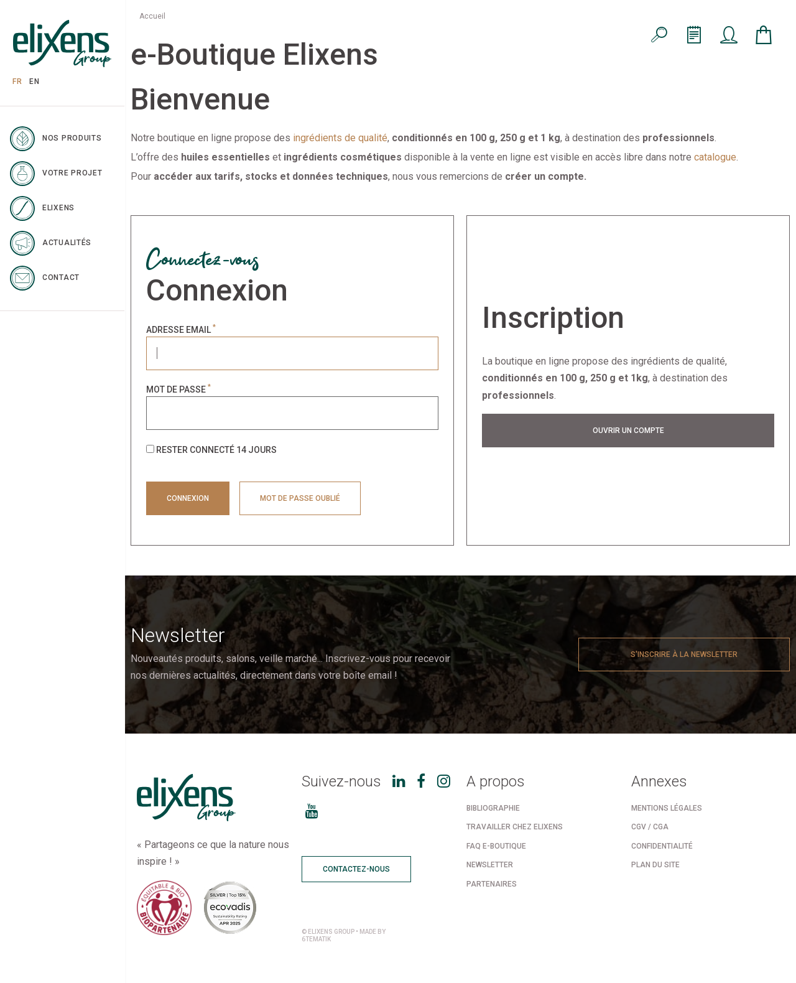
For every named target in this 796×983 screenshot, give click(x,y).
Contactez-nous (356, 869)
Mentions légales (666, 808)
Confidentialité (662, 846)
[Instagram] (443, 781)
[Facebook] (421, 781)
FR (17, 81)
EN (34, 81)
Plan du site (655, 864)
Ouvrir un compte (628, 430)
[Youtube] (312, 811)
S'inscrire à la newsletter (684, 654)
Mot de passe (178, 389)
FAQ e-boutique (496, 846)
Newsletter (489, 864)
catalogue (715, 157)
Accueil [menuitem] (152, 16)
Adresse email (181, 329)
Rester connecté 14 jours (211, 449)
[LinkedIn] (399, 781)
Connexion (188, 498)
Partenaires (491, 884)
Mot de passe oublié (300, 498)
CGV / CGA (650, 826)
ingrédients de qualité (340, 138)
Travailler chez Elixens (514, 826)
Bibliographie (493, 808)
